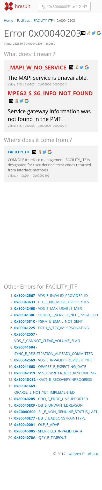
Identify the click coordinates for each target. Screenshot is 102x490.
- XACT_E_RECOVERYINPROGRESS (53, 379)
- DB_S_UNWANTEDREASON (48, 405)
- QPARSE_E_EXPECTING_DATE (50, 366)
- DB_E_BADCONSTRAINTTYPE (50, 418)
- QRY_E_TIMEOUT (40, 437)
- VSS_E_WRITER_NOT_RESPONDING (55, 372)
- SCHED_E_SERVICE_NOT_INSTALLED (56, 314)
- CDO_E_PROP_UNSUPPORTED (51, 398)
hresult (17, 6)
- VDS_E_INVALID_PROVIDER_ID (51, 295)
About (93, 453)
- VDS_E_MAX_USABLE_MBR (48, 308)
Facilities (23, 20)
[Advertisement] (48, 230)
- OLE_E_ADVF (36, 424)
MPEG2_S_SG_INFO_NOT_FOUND (50, 93)
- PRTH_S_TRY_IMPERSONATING (51, 327)
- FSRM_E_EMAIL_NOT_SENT (48, 321)
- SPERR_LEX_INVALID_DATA (48, 431)
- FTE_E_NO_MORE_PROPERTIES (51, 301)
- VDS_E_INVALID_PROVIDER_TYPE (53, 360)
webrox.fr (77, 453)
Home (8, 20)
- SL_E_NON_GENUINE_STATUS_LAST (55, 411)
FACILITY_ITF (43, 20)
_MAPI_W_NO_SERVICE (38, 67)
